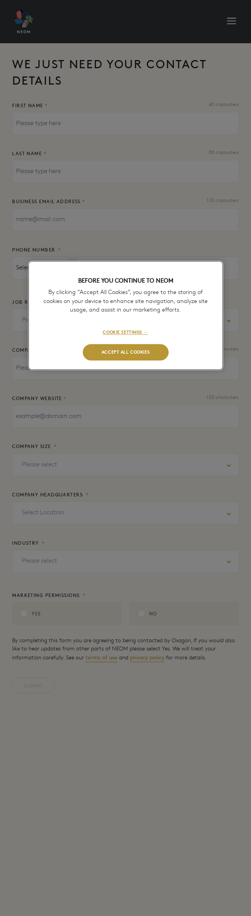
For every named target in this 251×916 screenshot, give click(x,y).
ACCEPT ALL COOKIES (125, 352)
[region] (125, 315)
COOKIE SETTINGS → (125, 332)
